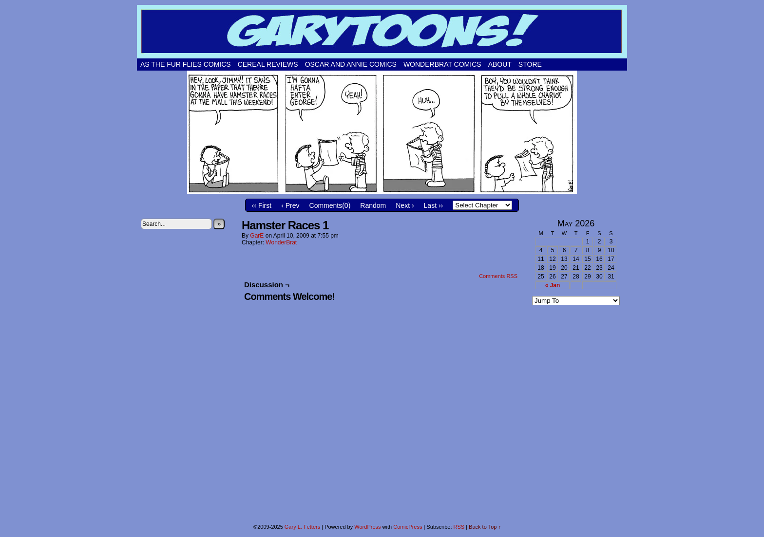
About (500, 64)
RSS (459, 527)
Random (373, 205)
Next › (405, 205)
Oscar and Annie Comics (351, 64)
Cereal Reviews (268, 64)
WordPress (367, 527)
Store (530, 64)
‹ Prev (290, 205)
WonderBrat (281, 242)
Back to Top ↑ (485, 527)
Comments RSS (498, 276)
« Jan (552, 285)
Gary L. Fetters (302, 527)
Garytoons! (382, 31)
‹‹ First (261, 205)
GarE (257, 235)
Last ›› (433, 205)
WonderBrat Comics (442, 64)
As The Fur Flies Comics (185, 64)
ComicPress (407, 527)
